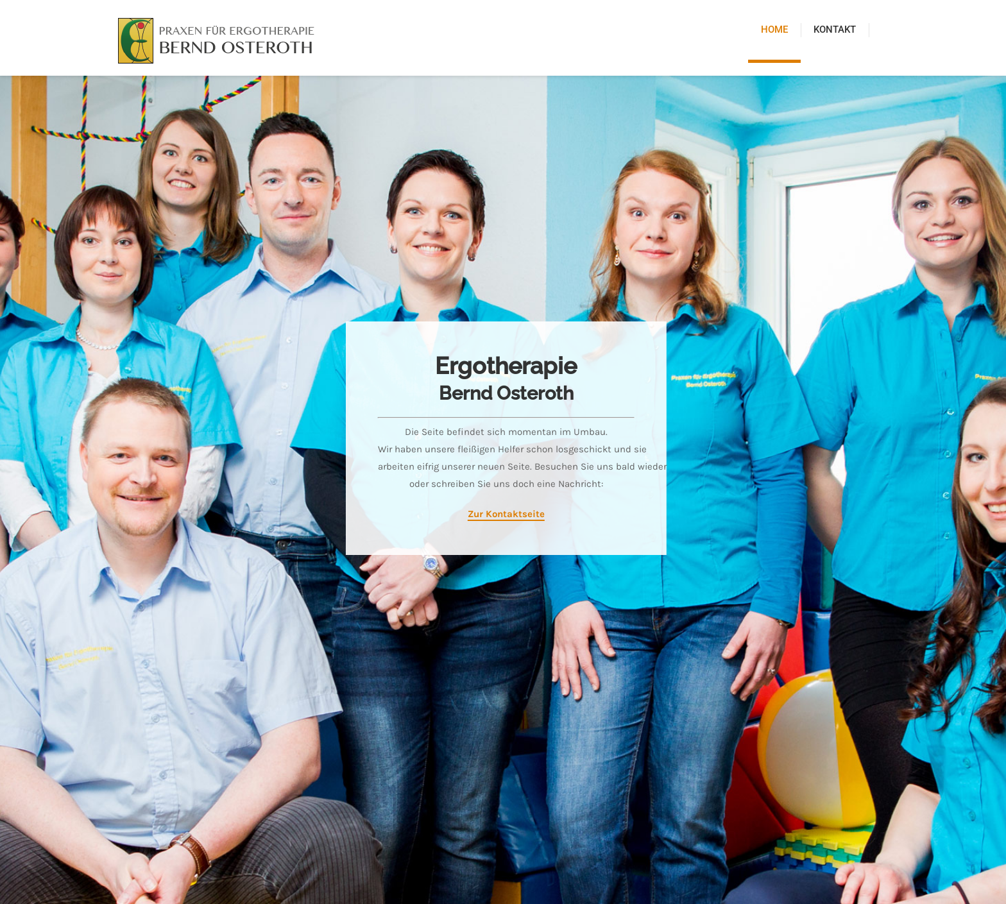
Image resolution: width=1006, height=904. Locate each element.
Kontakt (835, 29)
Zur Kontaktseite (503, 514)
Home (774, 29)
